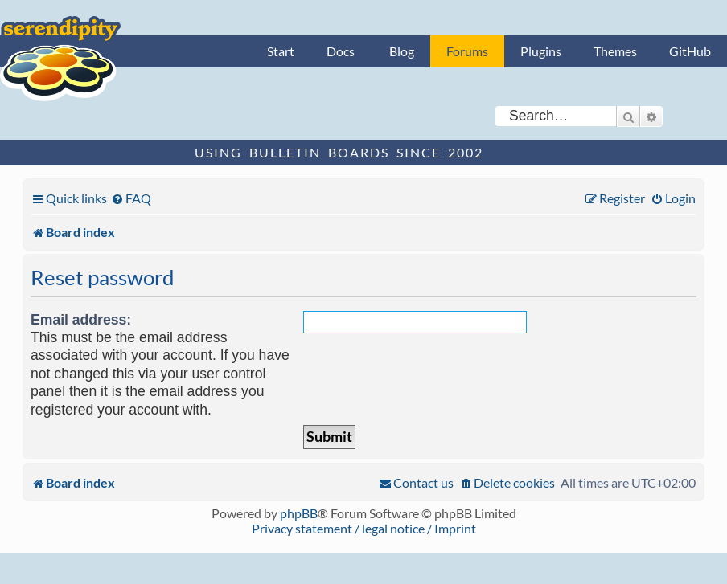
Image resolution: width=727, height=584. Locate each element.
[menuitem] (131, 198)
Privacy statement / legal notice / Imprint (364, 528)
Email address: (81, 320)
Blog (401, 51)
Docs (341, 51)
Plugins (540, 51)
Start (280, 51)
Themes (615, 51)
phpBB (299, 513)
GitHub (690, 51)
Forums (467, 51)
